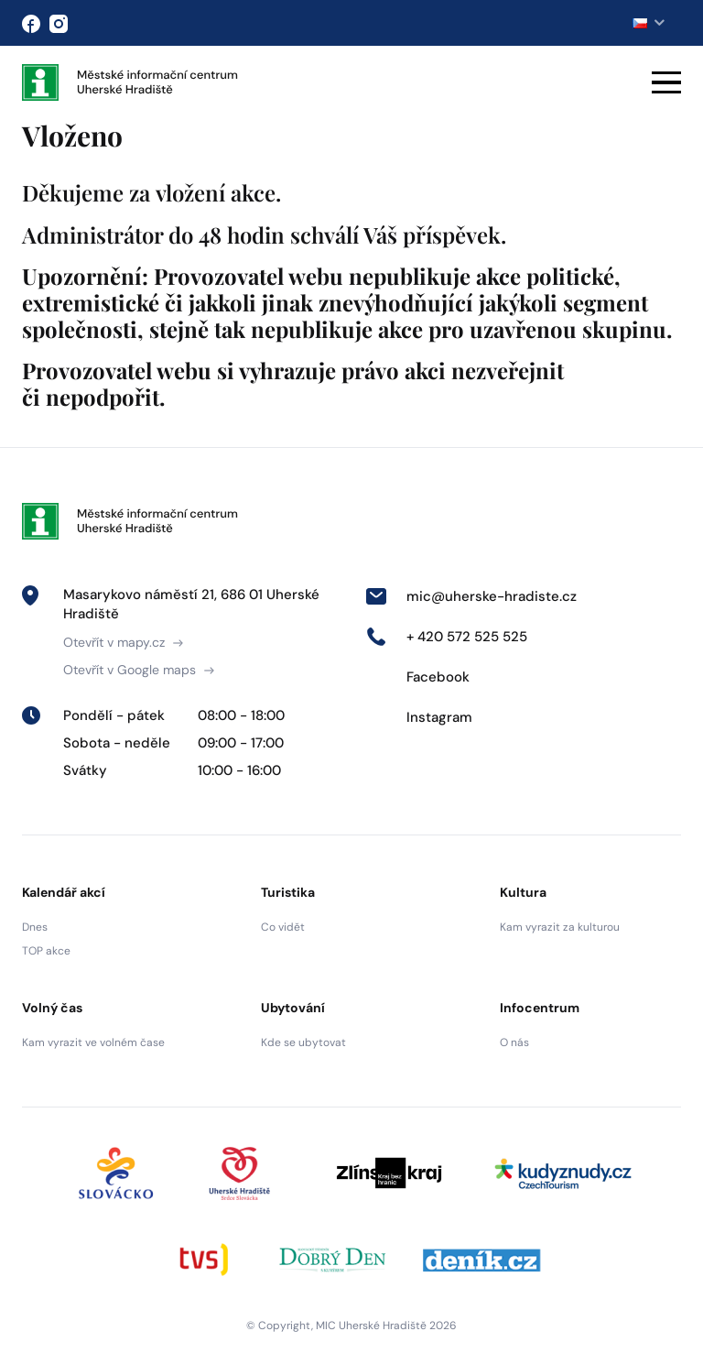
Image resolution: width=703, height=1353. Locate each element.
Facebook (417, 677)
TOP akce (46, 951)
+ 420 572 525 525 (446, 637)
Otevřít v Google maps (138, 669)
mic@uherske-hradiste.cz (471, 596)
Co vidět (283, 927)
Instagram (418, 717)
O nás (514, 1042)
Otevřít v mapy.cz (123, 642)
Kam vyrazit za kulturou (560, 927)
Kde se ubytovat (303, 1042)
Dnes (35, 927)
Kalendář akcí (63, 892)
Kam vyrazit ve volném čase (93, 1042)
